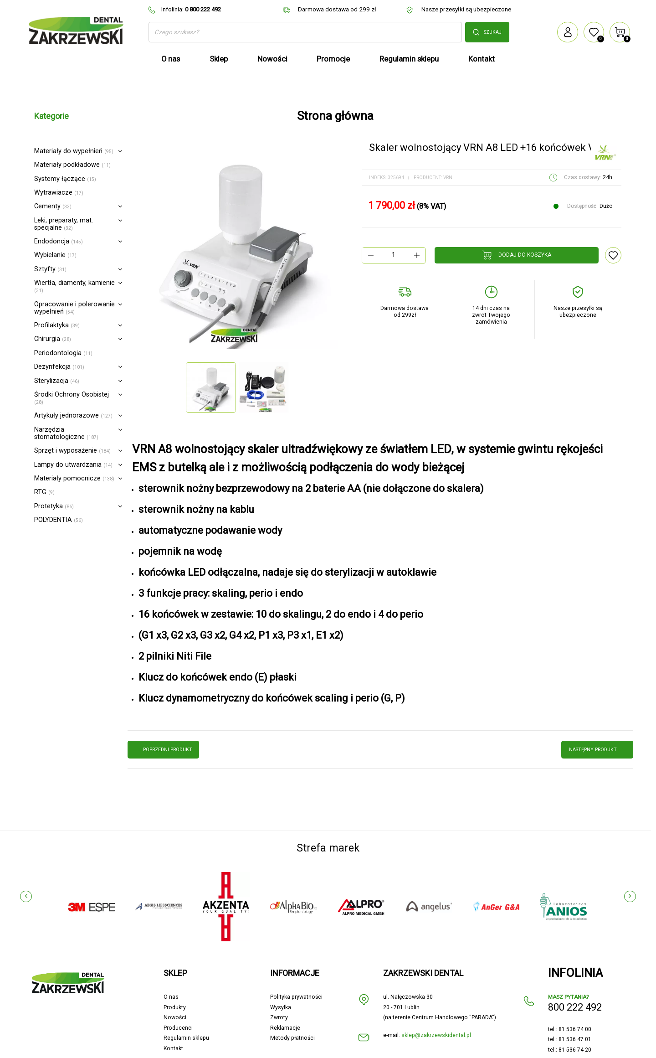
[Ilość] (393, 255)
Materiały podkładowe (72, 165)
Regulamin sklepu (186, 1016)
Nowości (175, 995)
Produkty (175, 985)
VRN (447, 177)
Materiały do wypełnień (73, 151)
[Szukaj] (305, 32)
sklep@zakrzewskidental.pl (436, 1013)
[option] (237, 247)
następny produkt (597, 749)
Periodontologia (63, 353)
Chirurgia (52, 339)
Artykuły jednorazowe (73, 415)
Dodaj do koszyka (516, 255)
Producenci (178, 1005)
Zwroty (279, 995)
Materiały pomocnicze (74, 478)
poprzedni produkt (163, 749)
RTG (44, 492)
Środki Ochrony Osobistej (71, 398)
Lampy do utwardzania (73, 465)
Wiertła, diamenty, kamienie (74, 286)
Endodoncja (58, 241)
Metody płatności (292, 1016)
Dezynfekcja (59, 367)
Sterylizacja (56, 381)
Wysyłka (280, 985)
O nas (171, 975)
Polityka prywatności (296, 975)
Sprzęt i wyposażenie (72, 450)
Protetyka (54, 506)
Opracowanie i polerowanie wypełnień (74, 307)
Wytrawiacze (58, 192)
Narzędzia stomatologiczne (66, 433)
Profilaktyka (57, 325)
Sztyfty (50, 269)
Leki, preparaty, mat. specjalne (63, 224)
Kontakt (173, 1026)
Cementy (53, 206)
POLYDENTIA (58, 520)
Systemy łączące (65, 179)
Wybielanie (55, 255)
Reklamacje (285, 1005)
